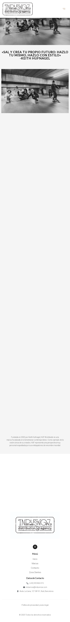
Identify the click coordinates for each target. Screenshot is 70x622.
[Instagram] (35, 547)
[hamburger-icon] (64, 9)
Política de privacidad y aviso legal (35, 605)
